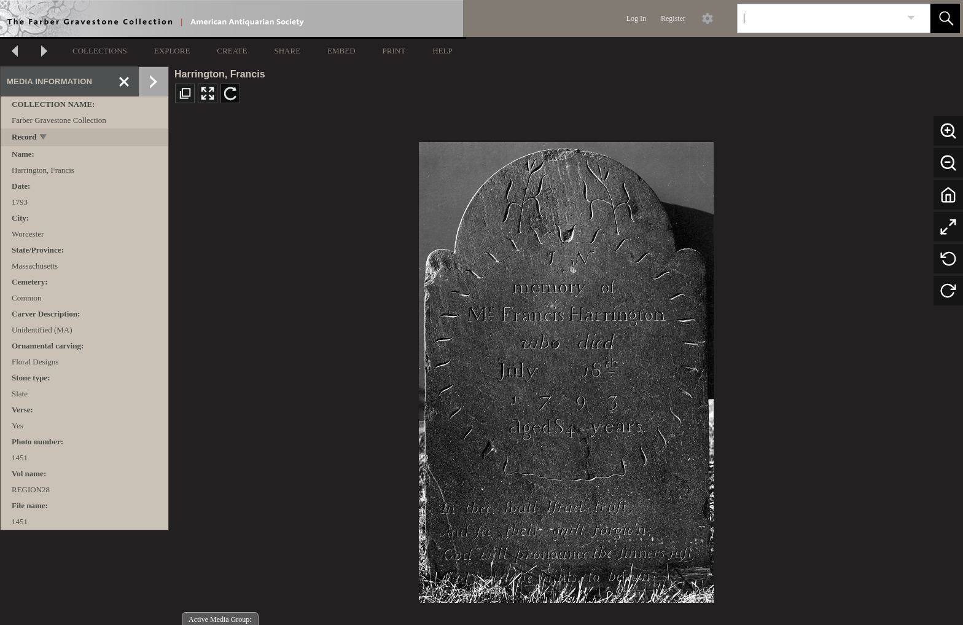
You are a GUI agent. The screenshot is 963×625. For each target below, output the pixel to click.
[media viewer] (566, 369)
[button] (945, 18)
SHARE (287, 50)
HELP (442, 50)
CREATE (232, 50)
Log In (636, 18)
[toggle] (44, 138)
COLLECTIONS (99, 50)
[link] (911, 18)
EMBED (341, 50)
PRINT (394, 50)
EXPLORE (172, 50)
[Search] (819, 18)
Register (673, 18)
